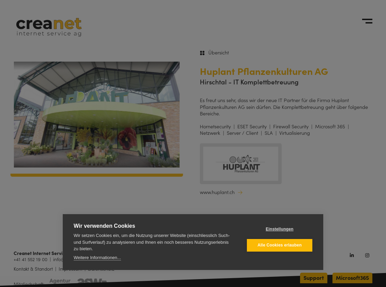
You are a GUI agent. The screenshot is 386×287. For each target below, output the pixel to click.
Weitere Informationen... (97, 257)
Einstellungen (279, 229)
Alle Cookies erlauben (279, 245)
